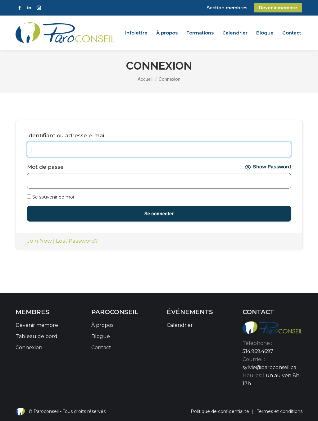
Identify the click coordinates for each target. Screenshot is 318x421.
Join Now (39, 241)
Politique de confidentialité (220, 411)
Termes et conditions (279, 411)
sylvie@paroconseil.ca (269, 367)
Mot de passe (45, 167)
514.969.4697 (258, 351)
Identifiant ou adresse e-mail (66, 135)
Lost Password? (77, 241)
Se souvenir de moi (50, 197)
